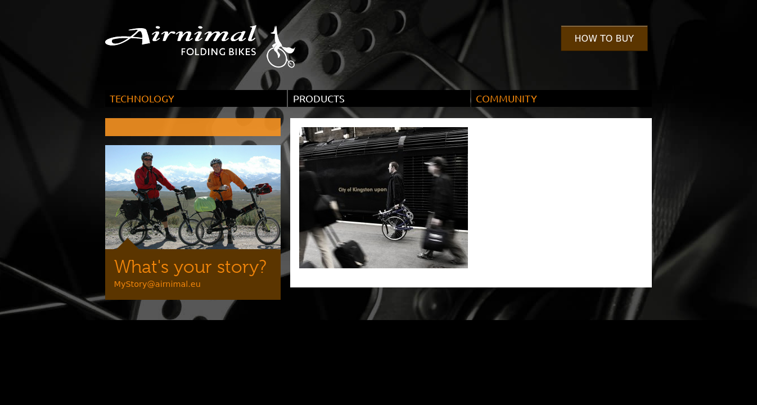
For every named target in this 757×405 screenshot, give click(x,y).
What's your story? (190, 266)
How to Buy (604, 38)
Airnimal (213, 38)
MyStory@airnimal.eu (157, 284)
